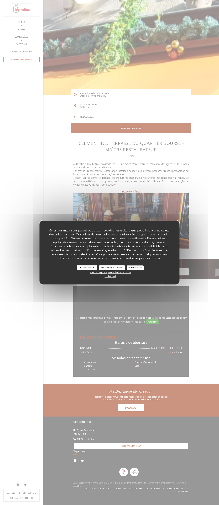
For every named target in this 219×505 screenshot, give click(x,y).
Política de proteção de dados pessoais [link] (110, 272)
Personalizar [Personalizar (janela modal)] (135, 267)
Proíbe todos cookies (112, 267)
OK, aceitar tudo (87, 267)
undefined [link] (110, 276)
